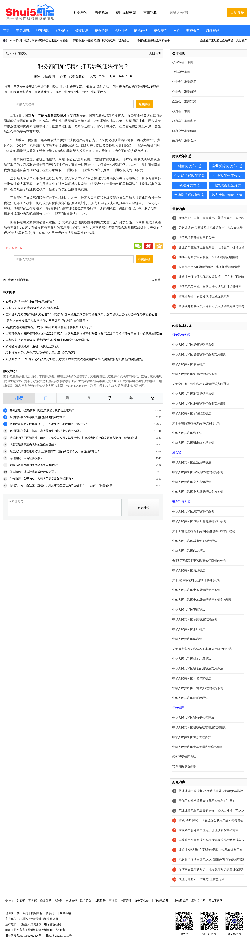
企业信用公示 (180, 900)
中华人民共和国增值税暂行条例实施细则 (199, 354)
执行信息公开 (160, 900)
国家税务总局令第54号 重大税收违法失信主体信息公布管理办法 (47, 340)
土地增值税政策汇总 (189, 195)
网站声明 (36, 913)
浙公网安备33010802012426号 (23, 935)
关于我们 (22, 913)
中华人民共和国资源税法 (188, 570)
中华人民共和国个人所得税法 (191, 482)
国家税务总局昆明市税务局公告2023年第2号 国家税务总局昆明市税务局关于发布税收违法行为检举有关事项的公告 (81, 314)
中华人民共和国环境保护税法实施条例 (197, 688)
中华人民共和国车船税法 (188, 609)
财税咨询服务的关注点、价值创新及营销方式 (208, 830)
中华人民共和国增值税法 (188, 364)
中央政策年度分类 (227, 176)
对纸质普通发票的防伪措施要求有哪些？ (35, 465)
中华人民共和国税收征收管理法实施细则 (199, 727)
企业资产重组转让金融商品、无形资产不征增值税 (211, 247)
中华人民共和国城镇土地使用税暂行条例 (199, 521)
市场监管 (71, 900)
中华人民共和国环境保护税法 (191, 678)
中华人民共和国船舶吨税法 (190, 698)
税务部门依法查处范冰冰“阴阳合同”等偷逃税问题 (211, 859)
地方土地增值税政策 (227, 195)
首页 (6, 30)
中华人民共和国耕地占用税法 (191, 658)
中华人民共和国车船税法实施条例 (194, 619)
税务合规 (101, 30)
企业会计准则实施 (184, 101)
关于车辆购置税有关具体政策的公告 (196, 423)
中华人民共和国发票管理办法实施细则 (197, 747)
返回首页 (155, 53)
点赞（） (18, 247)
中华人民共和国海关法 (187, 433)
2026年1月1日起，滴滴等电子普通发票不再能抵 (39, 40)
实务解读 (62, 30)
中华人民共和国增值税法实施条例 (194, 374)
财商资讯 (212, 30)
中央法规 (23, 30)
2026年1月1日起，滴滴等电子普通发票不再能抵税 (211, 218)
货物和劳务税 (181, 334)
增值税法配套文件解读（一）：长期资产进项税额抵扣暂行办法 (48, 424)
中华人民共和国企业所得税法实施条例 (197, 472)
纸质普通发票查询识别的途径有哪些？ (33, 444)
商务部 (32, 900)
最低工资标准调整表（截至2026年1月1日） (207, 800)
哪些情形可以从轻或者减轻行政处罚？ (33, 471)
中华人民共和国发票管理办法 (191, 737)
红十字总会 (142, 900)
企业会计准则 (181, 72)
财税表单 (193, 30)
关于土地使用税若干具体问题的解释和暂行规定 (203, 531)
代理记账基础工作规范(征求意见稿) (202, 879)
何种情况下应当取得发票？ (26, 458)
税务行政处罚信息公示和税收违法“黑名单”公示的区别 (41, 352)
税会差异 (160, 30)
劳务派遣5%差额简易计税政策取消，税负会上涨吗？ (42, 410)
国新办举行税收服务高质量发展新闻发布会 (55, 115)
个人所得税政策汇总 (189, 176)
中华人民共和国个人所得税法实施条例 (197, 491)
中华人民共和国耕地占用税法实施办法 (197, 668)
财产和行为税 (181, 501)
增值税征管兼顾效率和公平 (153, 40)
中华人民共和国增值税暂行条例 (193, 344)
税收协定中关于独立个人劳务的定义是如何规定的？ (42, 478)
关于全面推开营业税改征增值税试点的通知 (200, 384)
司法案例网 (215, 900)
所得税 (176, 452)
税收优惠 (82, 30)
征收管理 (178, 707)
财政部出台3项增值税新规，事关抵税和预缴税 (209, 267)
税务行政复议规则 (184, 766)
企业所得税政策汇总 (227, 166)
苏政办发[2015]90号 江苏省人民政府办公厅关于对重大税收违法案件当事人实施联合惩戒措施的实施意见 (74, 359)
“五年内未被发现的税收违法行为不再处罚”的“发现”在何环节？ (46, 320)
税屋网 (9, 913)
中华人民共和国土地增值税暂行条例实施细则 (202, 599)
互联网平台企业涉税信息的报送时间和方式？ (37, 417)
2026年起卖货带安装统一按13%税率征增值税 (208, 257)
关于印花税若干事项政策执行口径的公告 (199, 560)
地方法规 (42, 30)
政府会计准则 (181, 111)
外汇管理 (125, 900)
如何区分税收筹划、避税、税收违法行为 (32, 346)
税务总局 (45, 900)
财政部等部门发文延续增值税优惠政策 (204, 296)
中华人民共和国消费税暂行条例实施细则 (199, 403)
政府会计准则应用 (184, 121)
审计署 (113, 900)
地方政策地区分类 (227, 185)
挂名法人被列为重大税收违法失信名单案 (32, 308)
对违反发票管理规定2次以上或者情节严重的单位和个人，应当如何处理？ (55, 451)
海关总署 (85, 900)
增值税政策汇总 (189, 166)
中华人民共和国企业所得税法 (191, 462)
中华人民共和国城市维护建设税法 (194, 541)
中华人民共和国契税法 (187, 639)
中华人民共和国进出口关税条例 (193, 442)
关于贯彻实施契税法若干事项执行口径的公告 (202, 648)
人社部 (58, 900)
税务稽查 (121, 30)
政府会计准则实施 (184, 140)
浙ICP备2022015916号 (58, 935)
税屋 (9, 53)
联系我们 (51, 913)
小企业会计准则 (182, 62)
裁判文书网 (198, 900)
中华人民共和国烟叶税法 (188, 629)
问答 (176, 30)
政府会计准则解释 (184, 130)
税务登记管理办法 (184, 756)
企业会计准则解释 (184, 91)
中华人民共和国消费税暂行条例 (193, 393)
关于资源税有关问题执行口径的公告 (196, 580)
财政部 (21, 900)
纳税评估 (141, 30)
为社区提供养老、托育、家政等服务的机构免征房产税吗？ (46, 430)
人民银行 (100, 900)
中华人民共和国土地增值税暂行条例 (196, 590)
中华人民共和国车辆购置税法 (191, 413)
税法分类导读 (189, 185)
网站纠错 (65, 913)
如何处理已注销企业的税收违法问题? (29, 301)
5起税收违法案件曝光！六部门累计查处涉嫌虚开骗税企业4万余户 (48, 327)
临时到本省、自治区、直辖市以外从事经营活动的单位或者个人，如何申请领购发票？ (62, 485)
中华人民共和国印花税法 (188, 550)
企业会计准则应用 (184, 81)
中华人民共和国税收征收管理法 (193, 717)
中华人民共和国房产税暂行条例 (193, 511)
